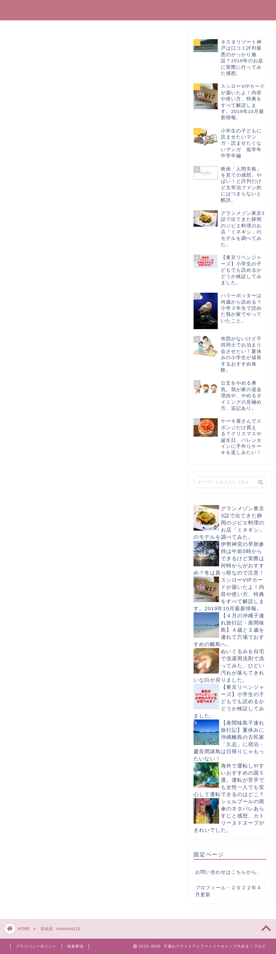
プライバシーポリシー (36, 946)
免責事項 (75, 946)
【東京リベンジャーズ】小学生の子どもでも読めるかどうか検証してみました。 (229, 701)
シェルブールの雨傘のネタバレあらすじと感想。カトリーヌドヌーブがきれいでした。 (229, 815)
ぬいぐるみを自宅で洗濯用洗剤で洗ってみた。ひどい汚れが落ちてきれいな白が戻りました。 (229, 665)
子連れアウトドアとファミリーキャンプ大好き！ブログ (138, 9)
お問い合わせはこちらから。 (228, 872)
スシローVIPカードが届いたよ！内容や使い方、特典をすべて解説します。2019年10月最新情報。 (229, 594)
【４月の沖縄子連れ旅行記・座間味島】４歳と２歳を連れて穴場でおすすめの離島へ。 (229, 630)
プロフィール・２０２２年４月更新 (228, 891)
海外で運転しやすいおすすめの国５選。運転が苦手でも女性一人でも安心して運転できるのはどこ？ (229, 780)
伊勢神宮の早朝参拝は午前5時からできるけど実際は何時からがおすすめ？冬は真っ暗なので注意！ (229, 558)
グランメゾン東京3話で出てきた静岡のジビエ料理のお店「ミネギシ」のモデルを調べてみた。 (229, 522)
